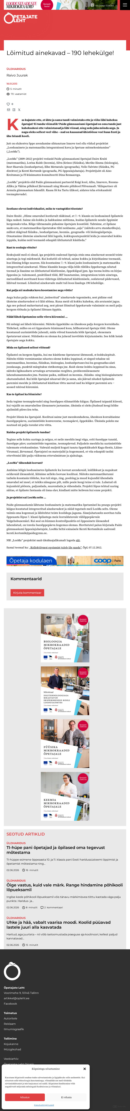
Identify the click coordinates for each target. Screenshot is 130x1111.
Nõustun (25, 1097)
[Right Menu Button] (125, 5)
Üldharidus (16, 69)
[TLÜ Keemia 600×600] (65, 796)
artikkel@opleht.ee (16, 998)
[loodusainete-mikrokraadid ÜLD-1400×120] (60, 5)
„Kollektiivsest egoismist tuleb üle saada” (55, 547)
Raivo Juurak (17, 75)
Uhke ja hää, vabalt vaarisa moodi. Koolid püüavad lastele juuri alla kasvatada (59, 925)
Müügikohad (12, 1049)
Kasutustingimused (44, 1105)
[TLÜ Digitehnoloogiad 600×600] (65, 690)
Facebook (10, 1003)
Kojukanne (11, 1044)
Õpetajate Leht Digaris (19, 1064)
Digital (119, 1107)
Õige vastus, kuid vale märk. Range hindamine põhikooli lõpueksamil (65, 887)
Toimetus (10, 1013)
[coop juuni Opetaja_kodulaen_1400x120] (65, 561)
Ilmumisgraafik (14, 1029)
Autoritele (10, 1018)
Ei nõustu (66, 1097)
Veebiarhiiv (11, 1058)
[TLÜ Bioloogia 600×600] (65, 638)
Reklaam (10, 1023)
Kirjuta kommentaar (27, 592)
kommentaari (52, 907)
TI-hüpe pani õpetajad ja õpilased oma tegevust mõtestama (56, 850)
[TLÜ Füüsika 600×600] (65, 743)
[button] (84, 1068)
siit (78, 540)
